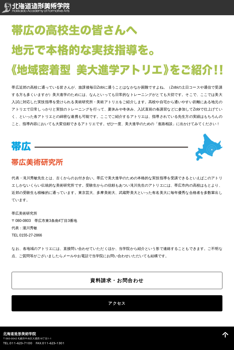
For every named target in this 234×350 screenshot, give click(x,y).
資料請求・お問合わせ (117, 280)
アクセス (117, 303)
